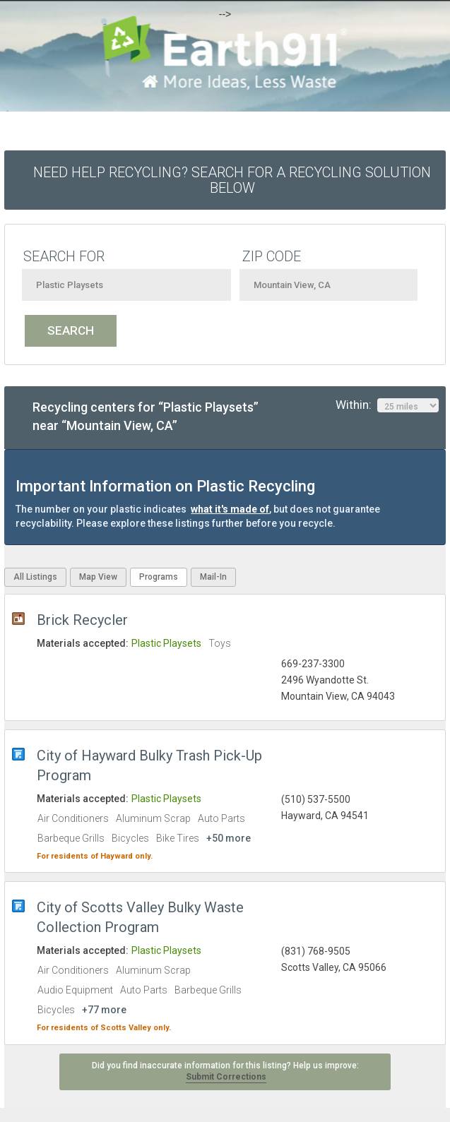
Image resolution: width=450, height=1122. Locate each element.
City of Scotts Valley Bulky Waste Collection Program (140, 917)
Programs (158, 577)
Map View (98, 577)
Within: (387, 405)
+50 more (228, 838)
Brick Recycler (82, 619)
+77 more (104, 1009)
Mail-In (213, 577)
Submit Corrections (226, 1077)
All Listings (35, 577)
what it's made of (230, 509)
